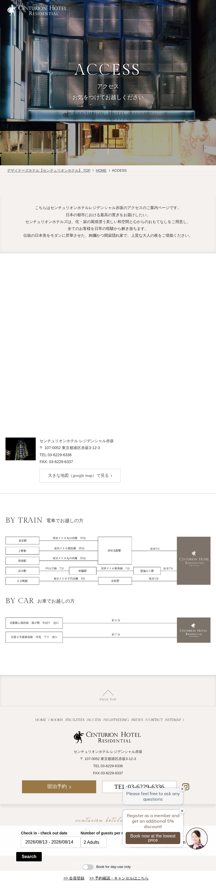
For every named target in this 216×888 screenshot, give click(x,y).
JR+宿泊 (131, 9)
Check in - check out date (44, 833)
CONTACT (154, 720)
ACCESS (94, 720)
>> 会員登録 (73, 878)
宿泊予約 (165, 9)
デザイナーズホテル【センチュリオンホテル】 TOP (48, 170)
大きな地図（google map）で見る (78, 475)
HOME (101, 170)
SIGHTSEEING (116, 720)
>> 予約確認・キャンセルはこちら (119, 878)
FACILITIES (75, 720)
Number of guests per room (106, 833)
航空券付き (97, 9)
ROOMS (57, 720)
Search (29, 856)
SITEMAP (173, 720)
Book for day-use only (106, 867)
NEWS (137, 720)
